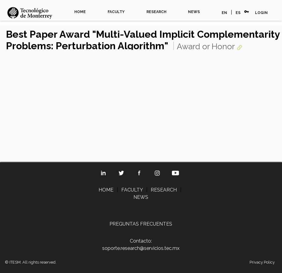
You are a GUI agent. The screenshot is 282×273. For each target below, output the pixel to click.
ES (238, 13)
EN (224, 13)
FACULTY (116, 12)
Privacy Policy (262, 262)
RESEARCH (156, 12)
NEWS (194, 12)
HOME (80, 12)
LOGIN (261, 13)
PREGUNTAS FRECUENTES (140, 224)
